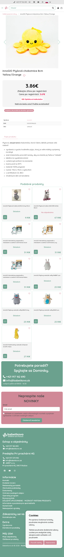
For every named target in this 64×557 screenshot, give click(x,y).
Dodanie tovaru (9, 483)
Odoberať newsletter (31, 420)
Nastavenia (50, 543)
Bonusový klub (8, 498)
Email (5, 405)
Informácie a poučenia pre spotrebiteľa (19, 503)
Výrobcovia (7, 525)
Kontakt (6, 480)
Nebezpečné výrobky (11, 508)
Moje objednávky (9, 537)
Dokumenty (7, 490)
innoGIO (29, 120)
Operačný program (10, 496)
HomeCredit (7, 506)
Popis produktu (10, 137)
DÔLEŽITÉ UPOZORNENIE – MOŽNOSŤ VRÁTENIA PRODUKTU (27, 501)
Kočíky (23, 546)
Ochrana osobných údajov (13, 493)
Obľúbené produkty (10, 539)
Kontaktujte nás (9, 517)
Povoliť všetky (36, 543)
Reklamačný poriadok (11, 485)
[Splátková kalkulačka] (32, 99)
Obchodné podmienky (11, 488)
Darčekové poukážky (11, 528)
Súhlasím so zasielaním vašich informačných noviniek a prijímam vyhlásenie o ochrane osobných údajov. (28, 414)
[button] (2, 8)
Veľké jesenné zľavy (10, 14)
